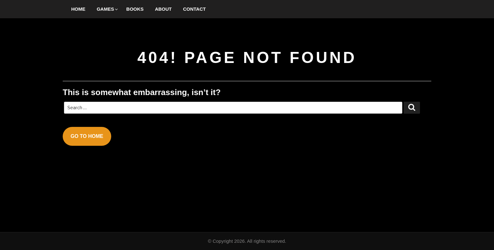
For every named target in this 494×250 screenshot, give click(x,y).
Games (108, 9)
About (163, 9)
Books (135, 9)
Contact (194, 9)
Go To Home (87, 136)
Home (78, 9)
